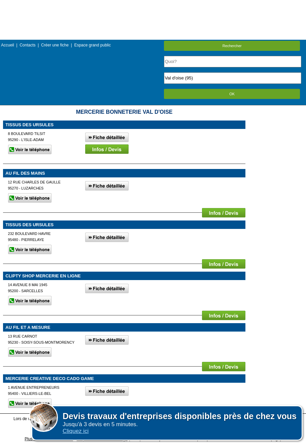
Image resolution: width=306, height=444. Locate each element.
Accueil (7, 45)
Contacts (27, 45)
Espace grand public (92, 45)
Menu (152, 4)
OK (232, 94)
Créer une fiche (55, 45)
